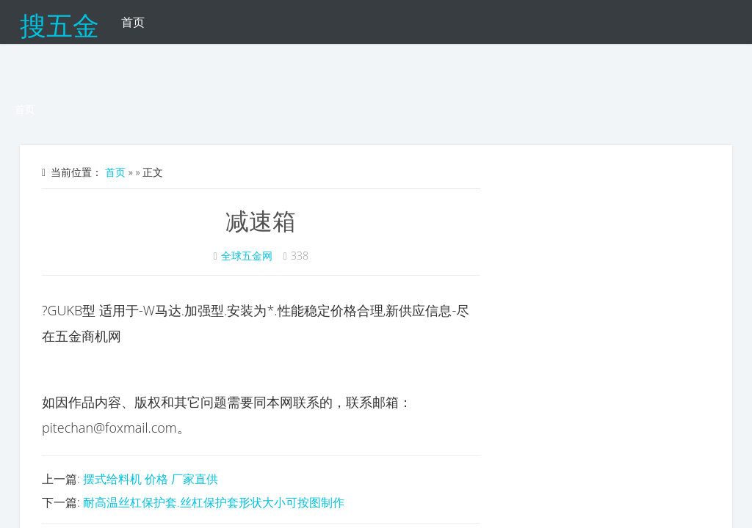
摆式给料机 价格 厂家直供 (150, 479)
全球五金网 (246, 256)
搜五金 (59, 22)
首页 (133, 22)
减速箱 (260, 220)
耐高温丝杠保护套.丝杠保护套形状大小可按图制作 (213, 502)
